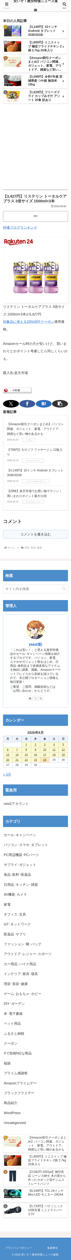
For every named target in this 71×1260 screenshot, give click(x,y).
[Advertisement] (35, 146)
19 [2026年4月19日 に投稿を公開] (63, 754)
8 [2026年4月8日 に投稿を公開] (26, 749)
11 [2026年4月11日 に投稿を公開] (53, 749)
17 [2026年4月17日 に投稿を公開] (44, 754)
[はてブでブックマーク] (44, 404)
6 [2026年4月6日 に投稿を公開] (8, 749)
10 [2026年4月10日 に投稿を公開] (44, 749)
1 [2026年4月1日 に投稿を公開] (26, 744)
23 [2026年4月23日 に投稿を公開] (35, 759)
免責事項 (52, 1247)
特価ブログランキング (20, 227)
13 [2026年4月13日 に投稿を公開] (7, 754)
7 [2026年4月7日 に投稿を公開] (17, 749)
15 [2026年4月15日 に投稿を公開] (26, 754)
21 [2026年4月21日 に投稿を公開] (17, 759)
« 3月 (7, 774)
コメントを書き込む (35, 534)
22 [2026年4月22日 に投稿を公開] (26, 759)
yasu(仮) (35, 644)
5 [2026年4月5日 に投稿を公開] (63, 744)
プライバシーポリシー (18, 1247)
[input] (35, 589)
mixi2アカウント (16, 804)
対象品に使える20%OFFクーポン (28, 322)
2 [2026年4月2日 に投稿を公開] (35, 744)
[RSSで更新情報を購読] (40, 698)
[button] (60, 404)
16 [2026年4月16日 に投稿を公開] (35, 754)
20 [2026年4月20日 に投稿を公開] (7, 759)
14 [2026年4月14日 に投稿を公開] (17, 754)
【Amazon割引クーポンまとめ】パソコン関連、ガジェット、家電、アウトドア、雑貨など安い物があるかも (35, 429)
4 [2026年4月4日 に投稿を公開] (54, 744)
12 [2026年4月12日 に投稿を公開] (63, 749)
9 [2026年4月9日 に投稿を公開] (35, 749)
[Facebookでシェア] (27, 404)
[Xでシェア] (11, 404)
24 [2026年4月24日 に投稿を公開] (44, 759)
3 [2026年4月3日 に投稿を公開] (44, 744)
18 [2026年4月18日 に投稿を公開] (53, 754)
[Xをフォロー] (35, 698)
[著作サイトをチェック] (30, 698)
